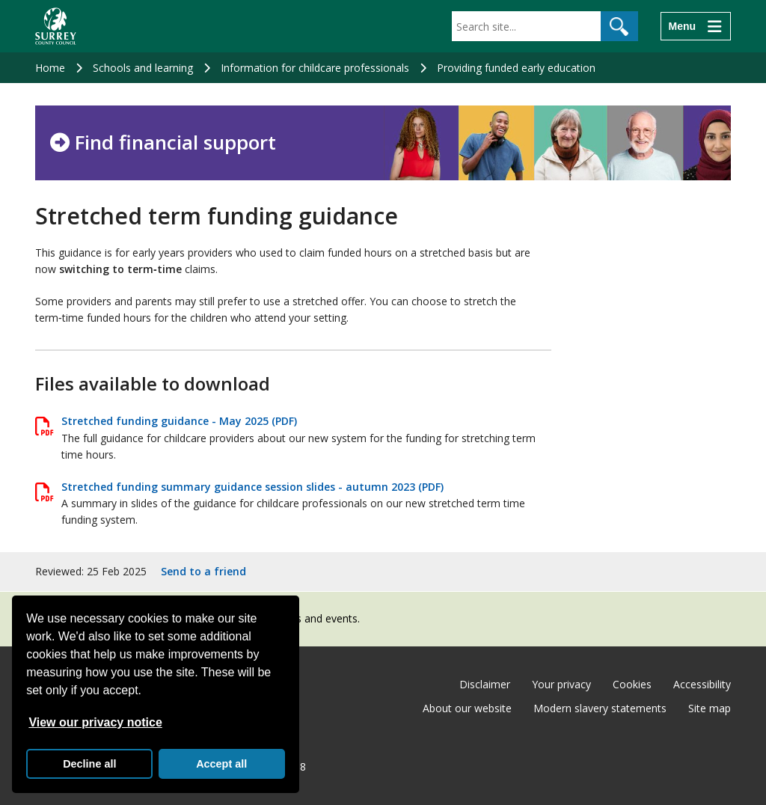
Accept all (221, 764)
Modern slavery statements (600, 708)
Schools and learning (143, 68)
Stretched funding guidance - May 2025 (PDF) (179, 421)
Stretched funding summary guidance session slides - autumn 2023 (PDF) (252, 487)
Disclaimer (484, 684)
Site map (709, 708)
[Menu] (696, 26)
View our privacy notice (95, 722)
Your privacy (561, 684)
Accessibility (702, 684)
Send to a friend (203, 571)
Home (50, 68)
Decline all (89, 764)
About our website (467, 708)
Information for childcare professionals (315, 68)
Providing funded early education (516, 68)
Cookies (632, 684)
